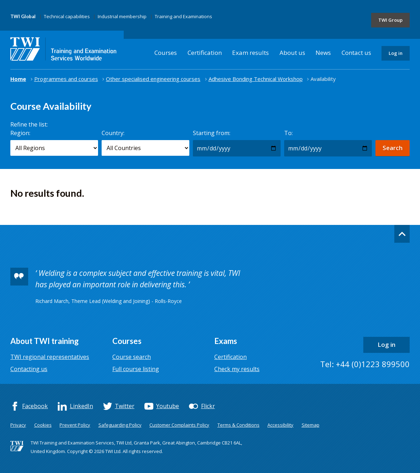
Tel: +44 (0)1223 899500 (365, 364)
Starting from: (211, 133)
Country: (113, 133)
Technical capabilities (67, 16)
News (323, 52)
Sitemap (310, 425)
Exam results (250, 52)
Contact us (356, 52)
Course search (131, 357)
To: (288, 133)
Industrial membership (122, 16)
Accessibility (280, 425)
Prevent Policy (75, 425)
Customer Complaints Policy (179, 425)
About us (292, 52)
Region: (20, 133)
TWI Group (390, 20)
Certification (205, 52)
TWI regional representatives (49, 357)
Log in (396, 53)
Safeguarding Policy (120, 425)
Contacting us (28, 369)
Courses (165, 52)
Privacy (18, 425)
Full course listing (135, 369)
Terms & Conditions (238, 425)
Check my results (237, 369)
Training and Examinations (183, 16)
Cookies (43, 425)
